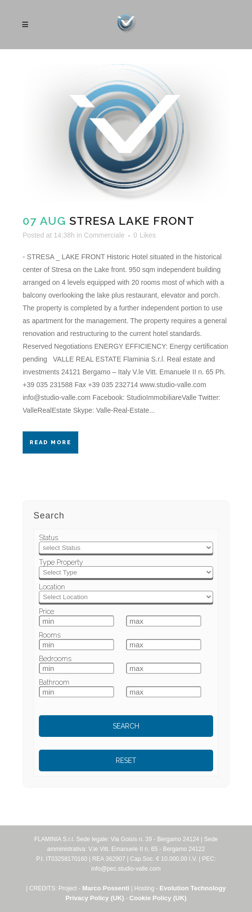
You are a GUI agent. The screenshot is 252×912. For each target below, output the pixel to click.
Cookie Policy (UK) (158, 898)
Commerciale (104, 235)
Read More (50, 442)
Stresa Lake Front (131, 220)
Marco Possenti (105, 888)
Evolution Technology (192, 888)
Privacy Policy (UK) (94, 898)
